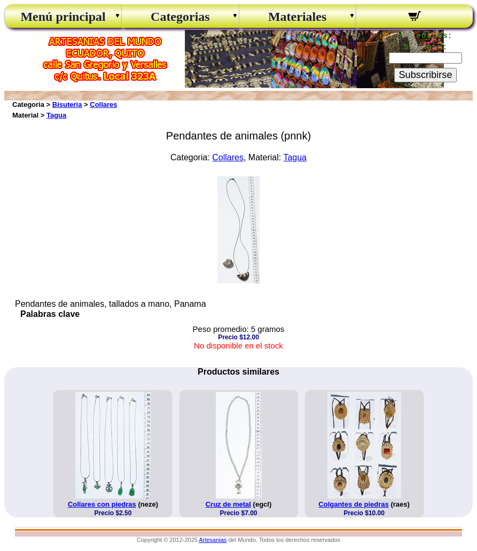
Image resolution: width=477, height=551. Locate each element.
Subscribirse (425, 74)
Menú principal (62, 17)
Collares (103, 104)
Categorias (180, 17)
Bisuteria (67, 104)
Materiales (297, 17)
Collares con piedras (102, 504)
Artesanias (212, 540)
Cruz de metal (228, 504)
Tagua (56, 115)
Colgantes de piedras (353, 504)
